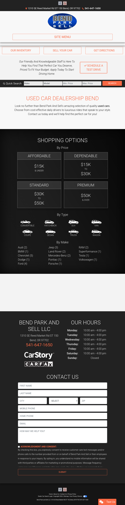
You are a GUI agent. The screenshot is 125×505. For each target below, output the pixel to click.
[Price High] (91, 83)
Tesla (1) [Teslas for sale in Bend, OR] (84, 255)
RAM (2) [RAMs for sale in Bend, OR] (83, 247)
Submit (62, 472)
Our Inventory (21, 50)
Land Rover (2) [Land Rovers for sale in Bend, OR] (57, 251)
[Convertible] (27, 223)
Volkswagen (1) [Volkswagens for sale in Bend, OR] (88, 259)
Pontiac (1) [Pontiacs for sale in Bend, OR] (54, 259)
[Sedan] (51, 233)
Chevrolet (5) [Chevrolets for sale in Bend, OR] (25, 255)
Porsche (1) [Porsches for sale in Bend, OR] (55, 263)
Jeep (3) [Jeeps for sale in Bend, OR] (53, 247)
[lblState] (63, 401)
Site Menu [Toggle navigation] (62, 37)
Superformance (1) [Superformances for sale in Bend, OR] (90, 251)
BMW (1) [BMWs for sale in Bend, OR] (23, 251)
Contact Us (63, 494)
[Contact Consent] (19, 447)
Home (51, 494)
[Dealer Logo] (62, 21)
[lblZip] (93, 401)
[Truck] (74, 233)
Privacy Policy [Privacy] (72, 494)
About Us (56, 494)
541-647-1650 (93, 8)
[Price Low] (72, 83)
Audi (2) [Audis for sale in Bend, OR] (22, 247)
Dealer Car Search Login (45, 496)
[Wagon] (96, 233)
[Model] (53, 83)
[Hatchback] (50, 223)
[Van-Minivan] (96, 223)
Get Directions (104, 50)
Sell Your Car (62, 50)
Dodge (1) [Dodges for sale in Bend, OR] (24, 259)
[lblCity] (32, 401)
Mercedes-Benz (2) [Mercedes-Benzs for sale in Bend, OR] (59, 255)
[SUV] (74, 223)
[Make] (33, 83)
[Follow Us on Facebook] (60, 3)
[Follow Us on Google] (65, 3)
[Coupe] (28, 233)
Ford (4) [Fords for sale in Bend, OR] (22, 263)
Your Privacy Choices (78, 496)
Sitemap (66, 496)
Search (112, 83)
